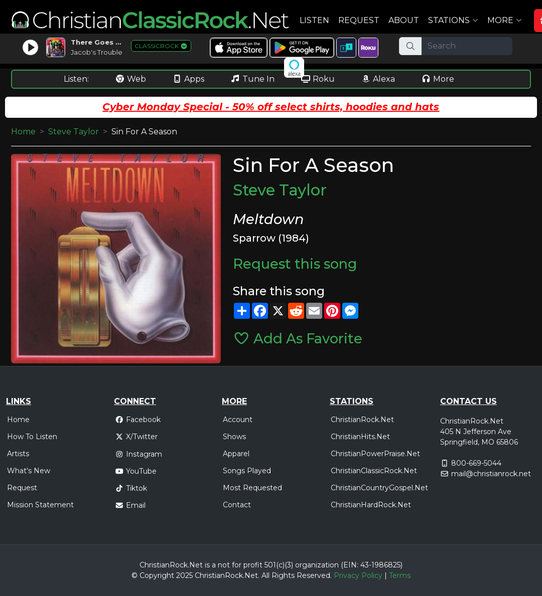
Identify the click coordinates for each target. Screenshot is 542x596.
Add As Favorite (297, 338)
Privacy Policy (358, 575)
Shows (234, 436)
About (403, 20)
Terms (400, 575)
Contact (237, 504)
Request (358, 20)
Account (237, 419)
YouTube (136, 471)
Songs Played (247, 470)
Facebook (138, 419)
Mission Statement (40, 504)
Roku (318, 79)
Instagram (138, 454)
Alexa (378, 79)
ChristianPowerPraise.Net (375, 453)
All (265, 575)
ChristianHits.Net (360, 436)
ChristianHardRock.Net (371, 504)
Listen (314, 20)
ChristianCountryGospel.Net (379, 487)
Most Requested (252, 487)
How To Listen (32, 436)
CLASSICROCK (161, 46)
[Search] (467, 46)
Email (130, 505)
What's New (28, 470)
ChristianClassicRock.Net (374, 470)
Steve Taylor (73, 131)
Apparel (236, 453)
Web (130, 79)
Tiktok (131, 488)
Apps (188, 79)
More (437, 79)
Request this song (295, 264)
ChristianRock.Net (362, 419)
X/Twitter (136, 436)
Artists (18, 453)
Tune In (252, 79)
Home (23, 131)
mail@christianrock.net (491, 473)
